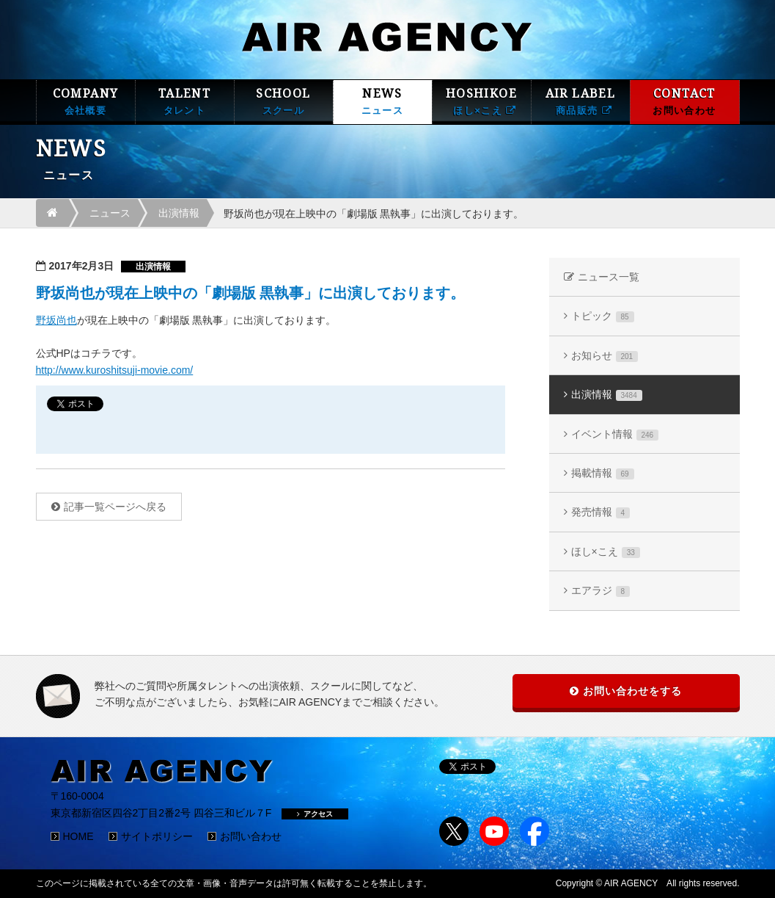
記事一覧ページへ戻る (115, 507)
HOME (78, 836)
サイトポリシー (157, 836)
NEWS (383, 101)
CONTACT (685, 101)
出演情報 (178, 213)
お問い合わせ (251, 836)
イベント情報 (615, 434)
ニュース (110, 213)
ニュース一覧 (608, 277)
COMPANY (86, 101)
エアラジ (601, 590)
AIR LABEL (581, 101)
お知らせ (605, 356)
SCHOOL (284, 101)
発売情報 (601, 512)
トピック (602, 316)
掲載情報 (602, 473)
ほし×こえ (605, 552)
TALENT (185, 101)
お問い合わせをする (632, 691)
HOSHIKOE (482, 101)
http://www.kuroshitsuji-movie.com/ (115, 370)
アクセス (315, 814)
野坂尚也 (56, 320)
